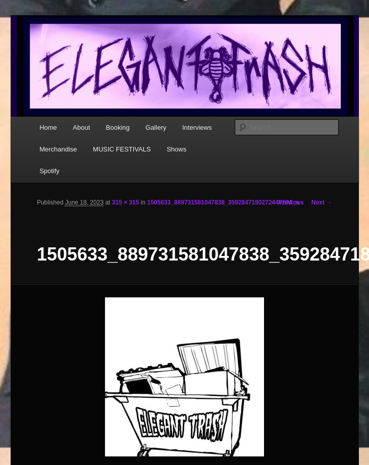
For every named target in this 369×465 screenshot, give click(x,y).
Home (48, 127)
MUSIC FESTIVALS (122, 149)
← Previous (287, 202)
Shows (176, 149)
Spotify (49, 171)
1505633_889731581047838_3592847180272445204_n (223, 202)
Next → (321, 202)
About (81, 127)
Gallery (155, 127)
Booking (118, 127)
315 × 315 (125, 202)
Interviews (197, 127)
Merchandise (58, 149)
